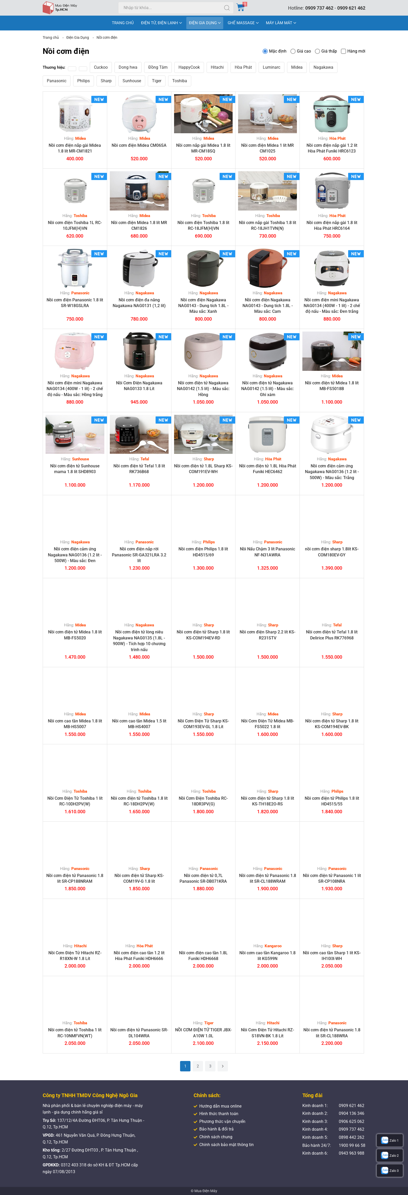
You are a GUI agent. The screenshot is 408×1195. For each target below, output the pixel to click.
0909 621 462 (351, 8)
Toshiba (179, 80)
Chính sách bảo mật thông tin (224, 1144)
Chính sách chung (213, 1136)
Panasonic (56, 80)
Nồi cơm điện (107, 37)
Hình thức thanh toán (216, 1113)
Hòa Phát (243, 67)
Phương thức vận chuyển (219, 1121)
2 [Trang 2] (198, 1066)
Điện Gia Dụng (77, 37)
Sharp (106, 80)
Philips (83, 80)
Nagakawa (323, 67)
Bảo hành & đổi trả (214, 1129)
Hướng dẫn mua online (217, 1106)
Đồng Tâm (158, 67)
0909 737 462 (319, 8)
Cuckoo (101, 67)
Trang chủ (51, 37)
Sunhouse (132, 80)
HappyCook (189, 67)
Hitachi (217, 67)
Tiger (156, 80)
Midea (297, 67)
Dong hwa (128, 67)
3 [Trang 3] (210, 1066)
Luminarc (271, 67)
